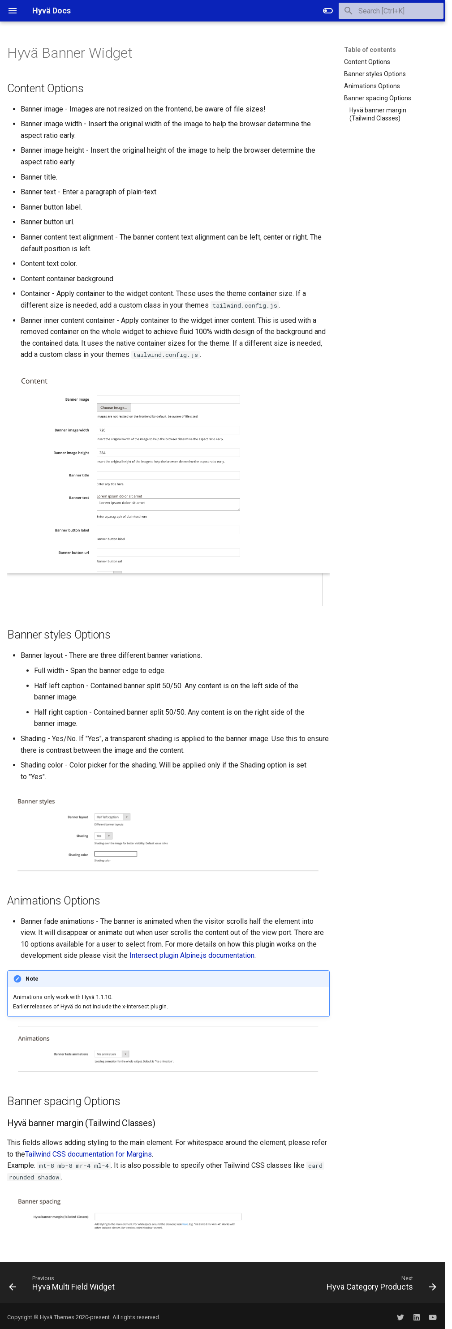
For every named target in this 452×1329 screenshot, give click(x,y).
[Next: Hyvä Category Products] (379, 1285)
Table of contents (370, 49)
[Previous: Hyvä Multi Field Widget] (63, 1285)
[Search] (391, 11)
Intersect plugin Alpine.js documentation (191, 955)
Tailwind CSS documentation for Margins (88, 1154)
